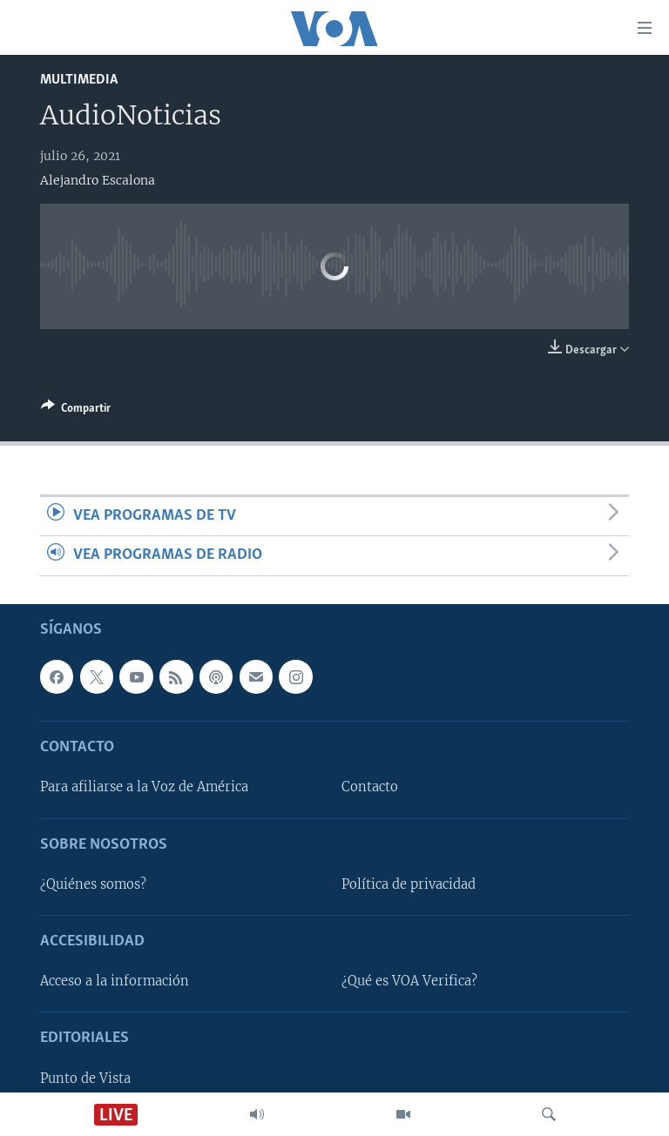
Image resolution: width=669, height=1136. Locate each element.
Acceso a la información (114, 981)
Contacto (369, 787)
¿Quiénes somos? (93, 883)
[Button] (76, 410)
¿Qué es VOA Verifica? (409, 981)
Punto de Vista (85, 1078)
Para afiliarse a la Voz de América (144, 787)
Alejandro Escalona (97, 180)
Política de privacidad (408, 883)
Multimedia (79, 79)
